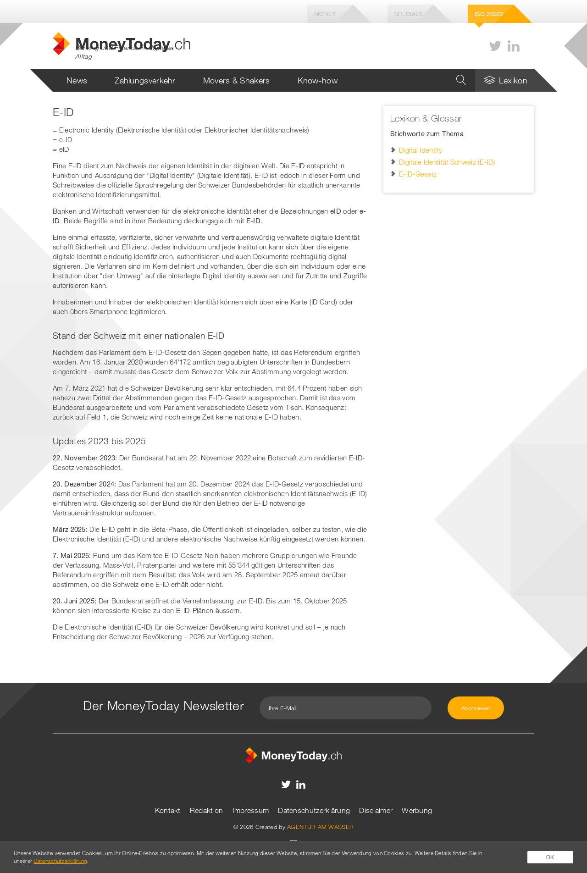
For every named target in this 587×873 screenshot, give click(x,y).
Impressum (251, 810)
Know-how (318, 80)
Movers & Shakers (236, 80)
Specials (408, 13)
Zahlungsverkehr (145, 80)
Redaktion (206, 810)
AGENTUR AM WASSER (320, 826)
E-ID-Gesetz (418, 174)
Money (325, 13)
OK (550, 857)
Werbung (417, 810)
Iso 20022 (489, 13)
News (76, 80)
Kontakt (168, 810)
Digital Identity (420, 150)
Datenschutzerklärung (314, 810)
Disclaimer (376, 810)
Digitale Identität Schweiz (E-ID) (447, 162)
